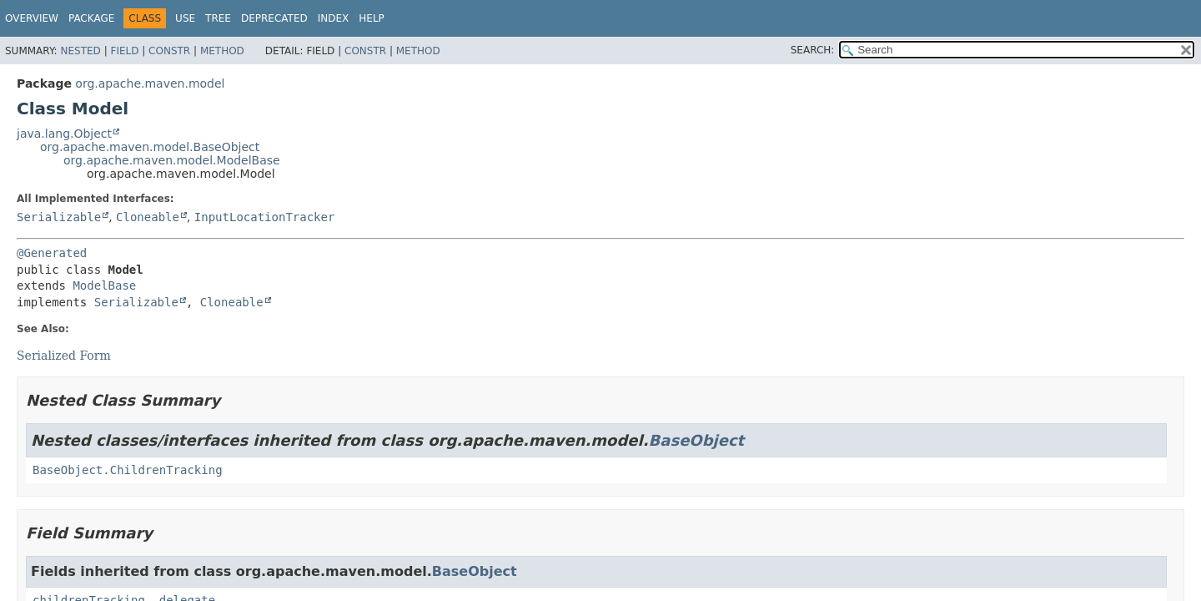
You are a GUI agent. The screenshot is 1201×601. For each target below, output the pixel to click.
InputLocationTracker (264, 217)
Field (124, 51)
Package (91, 18)
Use (185, 18)
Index (333, 18)
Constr (169, 51)
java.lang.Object (64, 133)
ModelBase (104, 285)
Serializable (59, 217)
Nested (80, 51)
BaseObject (697, 440)
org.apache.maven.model (149, 83)
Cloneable (147, 217)
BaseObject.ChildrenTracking (128, 470)
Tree (218, 18)
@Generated (52, 253)
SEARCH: (813, 50)
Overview (31, 18)
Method (222, 51)
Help (371, 18)
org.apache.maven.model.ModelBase (171, 160)
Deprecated (274, 18)
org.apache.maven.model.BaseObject (149, 147)
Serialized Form (64, 355)
